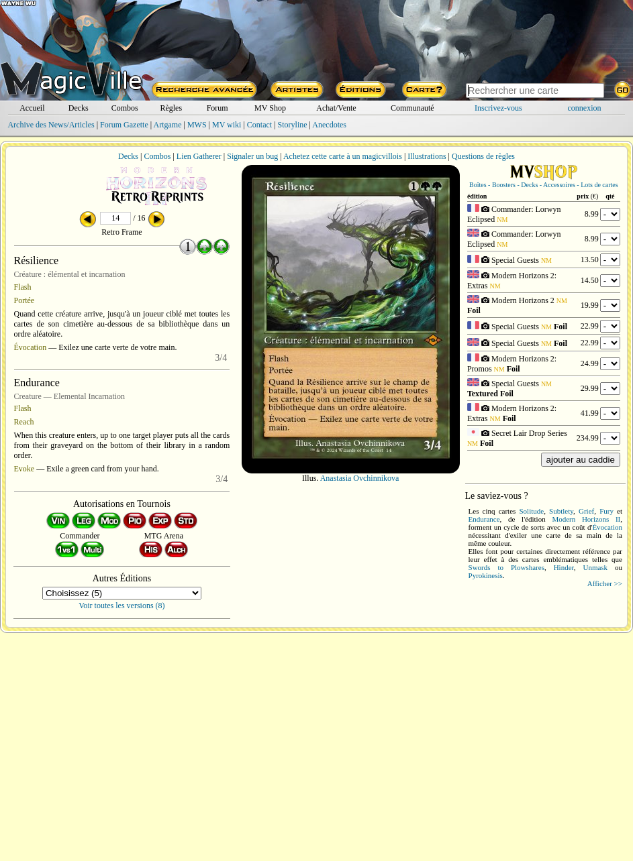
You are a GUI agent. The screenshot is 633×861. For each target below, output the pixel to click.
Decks (78, 108)
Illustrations (426, 156)
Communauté (412, 108)
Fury (606, 511)
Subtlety (561, 511)
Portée (24, 300)
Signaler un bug (252, 156)
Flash (23, 287)
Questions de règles (483, 156)
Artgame (168, 124)
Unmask (595, 567)
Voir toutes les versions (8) (121, 605)
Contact (259, 124)
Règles (171, 108)
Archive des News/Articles (50, 124)
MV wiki (226, 124)
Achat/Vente (336, 108)
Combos (124, 108)
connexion (584, 108)
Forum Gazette (124, 124)
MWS (197, 124)
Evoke (24, 468)
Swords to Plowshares (506, 567)
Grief (586, 511)
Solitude (532, 511)
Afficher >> (604, 583)
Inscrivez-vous (498, 108)
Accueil (31, 108)
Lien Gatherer (199, 156)
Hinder (564, 567)
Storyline (292, 124)
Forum (217, 108)
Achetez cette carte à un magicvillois (342, 156)
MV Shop (270, 108)
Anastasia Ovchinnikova (359, 478)
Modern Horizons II (586, 519)
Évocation (30, 347)
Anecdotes (329, 124)
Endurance (484, 519)
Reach (24, 421)
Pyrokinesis (486, 575)
